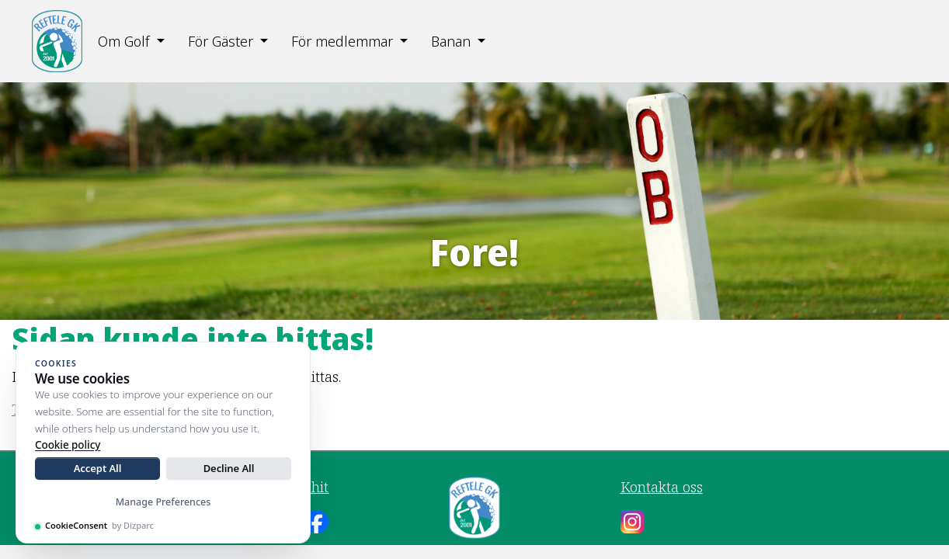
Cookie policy (67, 445)
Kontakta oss (661, 486)
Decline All (229, 468)
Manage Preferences (163, 502)
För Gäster (220, 41)
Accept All (98, 468)
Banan (451, 41)
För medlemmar (342, 41)
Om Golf (123, 41)
